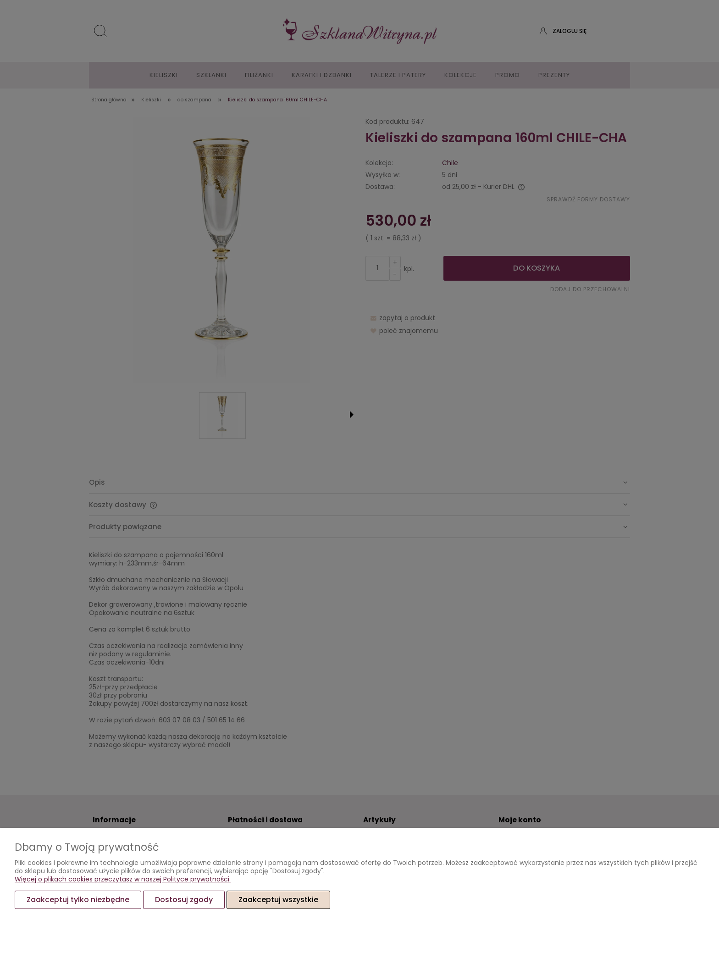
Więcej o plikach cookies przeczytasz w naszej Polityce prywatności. (123, 879)
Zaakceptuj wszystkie (278, 899)
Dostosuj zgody (184, 899)
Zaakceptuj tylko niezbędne (78, 899)
